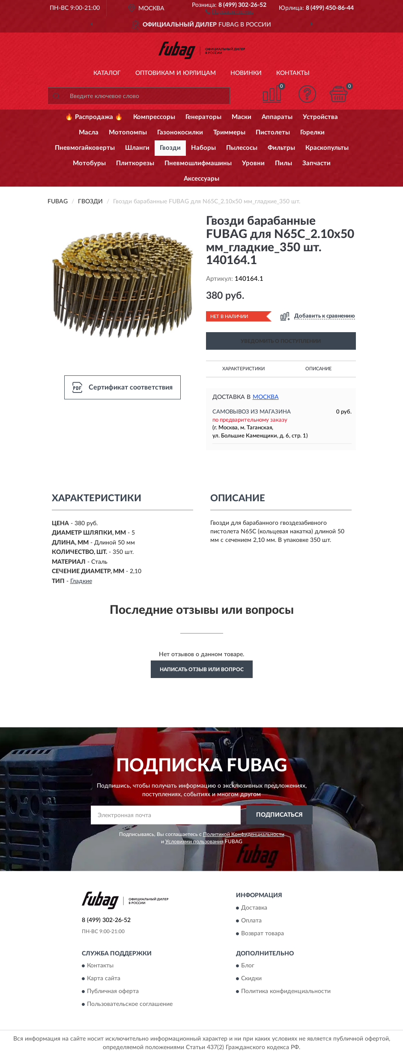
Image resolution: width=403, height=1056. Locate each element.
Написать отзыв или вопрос (202, 669)
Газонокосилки (180, 132)
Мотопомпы (128, 132)
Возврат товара (262, 934)
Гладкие (81, 581)
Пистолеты (273, 132)
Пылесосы (241, 148)
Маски (241, 117)
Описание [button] (318, 368)
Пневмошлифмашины (198, 163)
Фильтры (281, 148)
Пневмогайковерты (85, 148)
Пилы (283, 163)
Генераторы (203, 117)
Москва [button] (266, 397)
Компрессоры (154, 117)
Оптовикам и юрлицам (175, 73)
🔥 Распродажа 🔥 (94, 117)
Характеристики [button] (243, 368)
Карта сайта (103, 979)
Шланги (137, 148)
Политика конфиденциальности (286, 992)
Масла (89, 132)
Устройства (320, 117)
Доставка (254, 908)
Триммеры (229, 132)
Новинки (246, 73)
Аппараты (277, 117)
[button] (229, 11)
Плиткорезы (135, 163)
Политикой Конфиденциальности (243, 834)
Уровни (253, 163)
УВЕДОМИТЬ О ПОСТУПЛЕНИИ (281, 341)
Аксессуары (201, 179)
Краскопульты (327, 148)
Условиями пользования (194, 841)
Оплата (251, 921)
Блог (247, 966)
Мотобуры (89, 163)
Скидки (251, 979)
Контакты (293, 73)
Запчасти (316, 163)
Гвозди (170, 148)
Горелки (312, 132)
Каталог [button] (107, 73)
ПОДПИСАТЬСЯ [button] (279, 815)
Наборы (203, 148)
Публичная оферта (113, 992)
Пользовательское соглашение (130, 1005)
